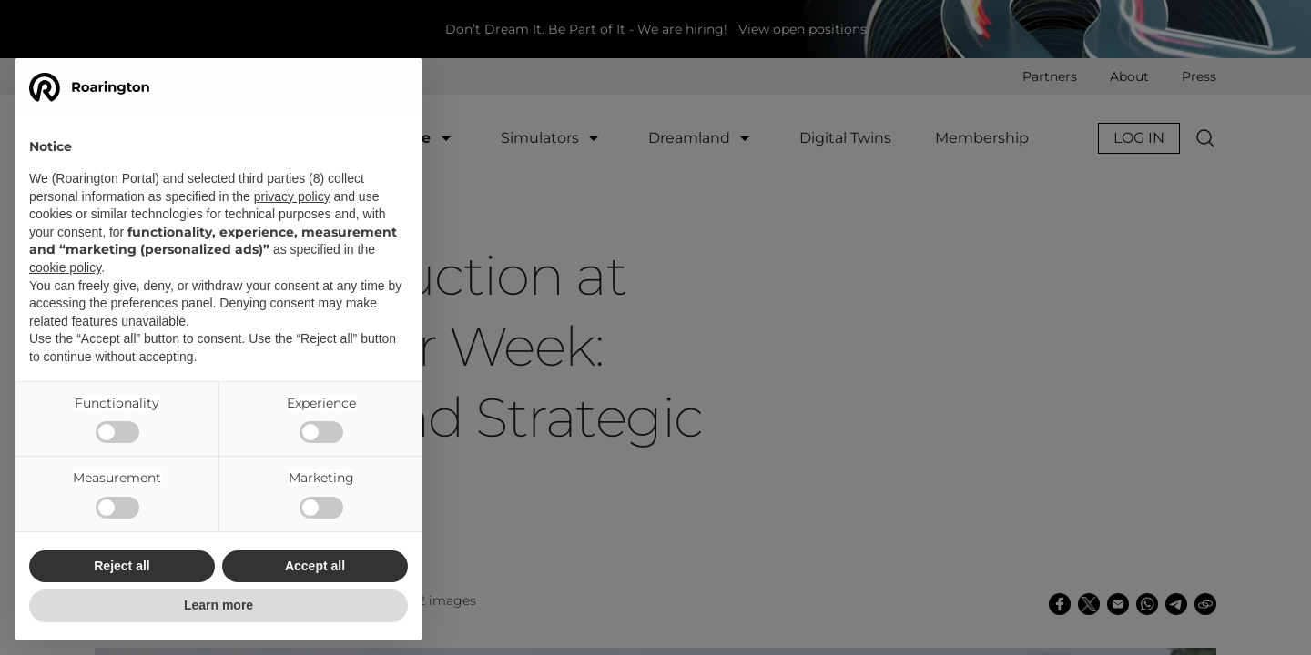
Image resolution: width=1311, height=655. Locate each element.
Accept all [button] (315, 566)
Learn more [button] (218, 605)
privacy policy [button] (292, 196)
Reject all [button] (121, 566)
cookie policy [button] (65, 267)
